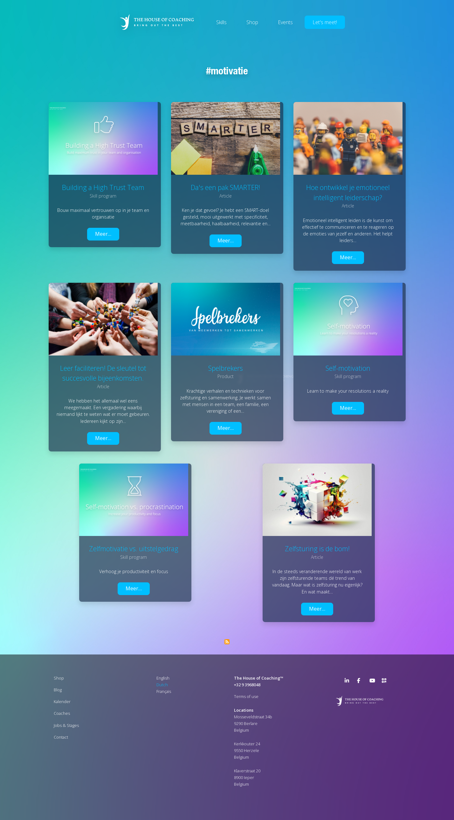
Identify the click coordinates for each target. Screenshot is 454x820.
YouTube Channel (373, 682)
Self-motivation (348, 368)
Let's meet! (325, 22)
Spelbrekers (225, 368)
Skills (221, 22)
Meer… (103, 233)
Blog (58, 690)
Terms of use (246, 696)
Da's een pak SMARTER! (225, 187)
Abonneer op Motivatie (227, 641)
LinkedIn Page (348, 682)
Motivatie (229, 70)
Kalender (62, 701)
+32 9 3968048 (247, 685)
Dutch (162, 685)
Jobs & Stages (66, 725)
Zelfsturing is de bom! (317, 548)
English (162, 678)
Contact (61, 737)
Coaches (62, 713)
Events (285, 22)
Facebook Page (361, 682)
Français (163, 691)
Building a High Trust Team (103, 187)
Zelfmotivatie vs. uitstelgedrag (133, 548)
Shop (252, 22)
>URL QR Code (385, 682)
